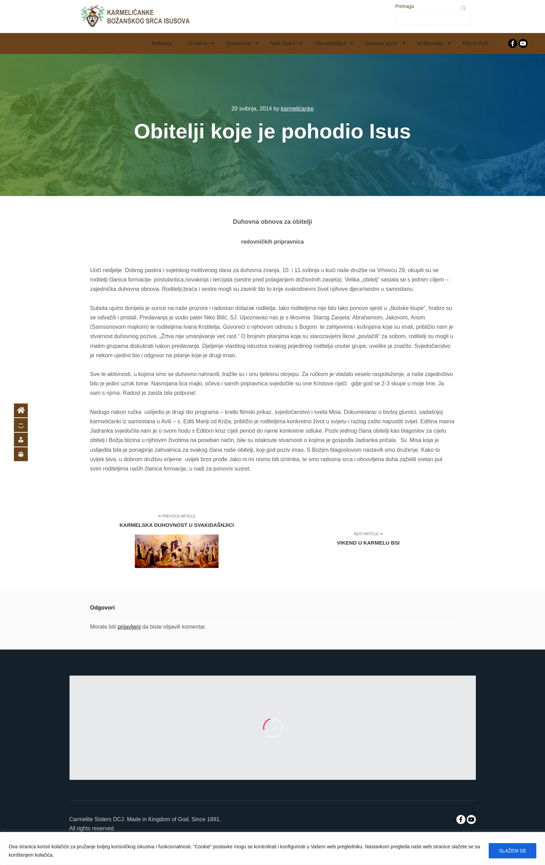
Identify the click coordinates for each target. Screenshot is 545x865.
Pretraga (404, 6)
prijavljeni (129, 627)
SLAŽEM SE (512, 851)
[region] (272, 848)
